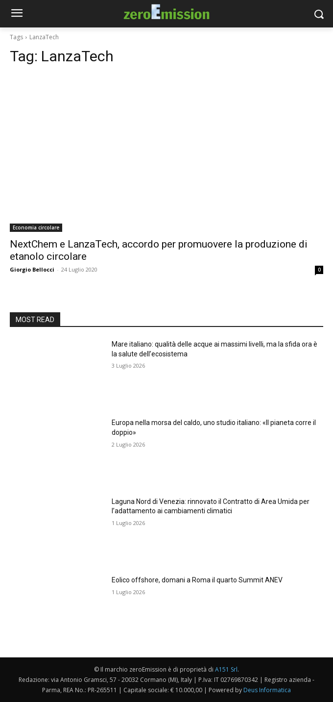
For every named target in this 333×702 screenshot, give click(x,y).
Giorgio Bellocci (32, 269)
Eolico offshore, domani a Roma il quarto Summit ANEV (197, 580)
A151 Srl (226, 669)
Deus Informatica (267, 690)
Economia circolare (36, 227)
